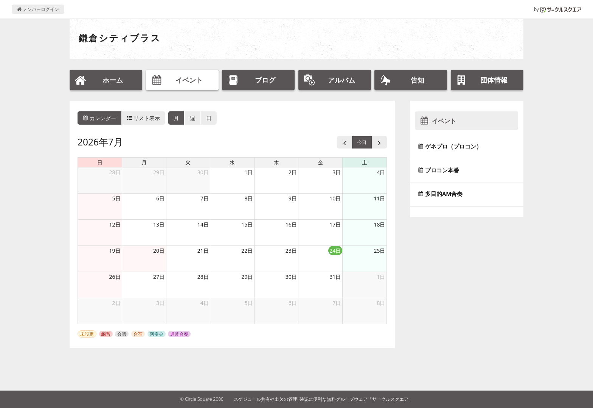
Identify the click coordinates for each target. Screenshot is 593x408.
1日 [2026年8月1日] (381, 276)
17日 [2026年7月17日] (335, 224)
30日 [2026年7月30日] (291, 276)
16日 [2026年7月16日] (291, 224)
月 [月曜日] (144, 162)
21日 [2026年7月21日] (203, 250)
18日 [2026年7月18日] (379, 224)
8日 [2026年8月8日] (381, 302)
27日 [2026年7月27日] (159, 276)
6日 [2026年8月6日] (293, 302)
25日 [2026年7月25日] (379, 250)
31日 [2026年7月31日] (335, 276)
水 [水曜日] (232, 162)
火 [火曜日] (188, 162)
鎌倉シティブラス (120, 37)
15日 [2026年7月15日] (247, 224)
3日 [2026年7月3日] (336, 172)
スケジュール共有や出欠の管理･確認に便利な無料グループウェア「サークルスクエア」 (323, 399)
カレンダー (99, 118)
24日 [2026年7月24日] (335, 250)
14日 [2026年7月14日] (203, 224)
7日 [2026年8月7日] (336, 302)
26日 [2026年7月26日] (115, 276)
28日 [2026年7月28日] (203, 276)
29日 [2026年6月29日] (159, 172)
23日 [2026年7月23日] (291, 250)
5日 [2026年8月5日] (248, 302)
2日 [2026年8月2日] (116, 302)
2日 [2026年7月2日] (293, 172)
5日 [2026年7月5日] (116, 198)
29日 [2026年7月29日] (247, 276)
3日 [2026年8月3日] (160, 302)
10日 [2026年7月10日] (335, 198)
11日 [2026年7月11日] (379, 198)
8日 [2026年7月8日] (248, 198)
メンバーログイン (38, 9)
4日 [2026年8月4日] (204, 302)
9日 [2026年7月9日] (293, 198)
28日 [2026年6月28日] (115, 172)
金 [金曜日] (320, 162)
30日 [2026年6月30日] (203, 172)
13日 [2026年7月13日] (159, 224)
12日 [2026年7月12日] (115, 224)
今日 (361, 142)
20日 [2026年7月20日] (159, 250)
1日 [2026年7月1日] (248, 172)
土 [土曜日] (364, 162)
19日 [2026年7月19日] (115, 250)
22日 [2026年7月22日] (247, 250)
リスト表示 (143, 118)
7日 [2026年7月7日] (204, 198)
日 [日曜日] (99, 162)
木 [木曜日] (276, 162)
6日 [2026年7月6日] (160, 198)
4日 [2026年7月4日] (381, 172)
